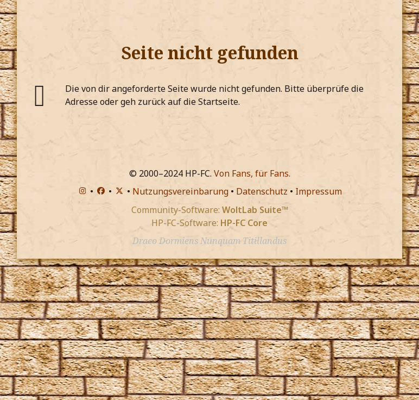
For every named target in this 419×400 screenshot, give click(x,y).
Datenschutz (262, 191)
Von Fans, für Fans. (252, 173)
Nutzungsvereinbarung (180, 191)
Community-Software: (209, 210)
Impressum (318, 191)
